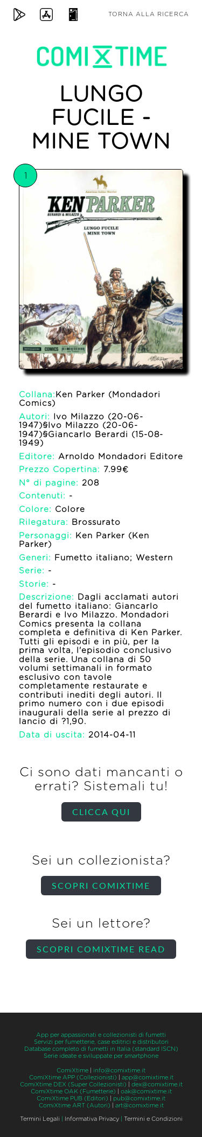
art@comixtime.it (139, 1105)
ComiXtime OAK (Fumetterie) (73, 1091)
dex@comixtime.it (157, 1084)
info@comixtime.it (119, 1070)
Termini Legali (40, 1119)
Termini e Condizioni (153, 1119)
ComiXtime (72, 1070)
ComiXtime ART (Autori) (74, 1105)
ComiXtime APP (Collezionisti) (73, 1077)
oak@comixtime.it (146, 1091)
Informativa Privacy (92, 1119)
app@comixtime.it (147, 1077)
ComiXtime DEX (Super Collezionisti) (73, 1084)
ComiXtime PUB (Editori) (72, 1098)
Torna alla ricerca (148, 14)
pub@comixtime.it (139, 1098)
